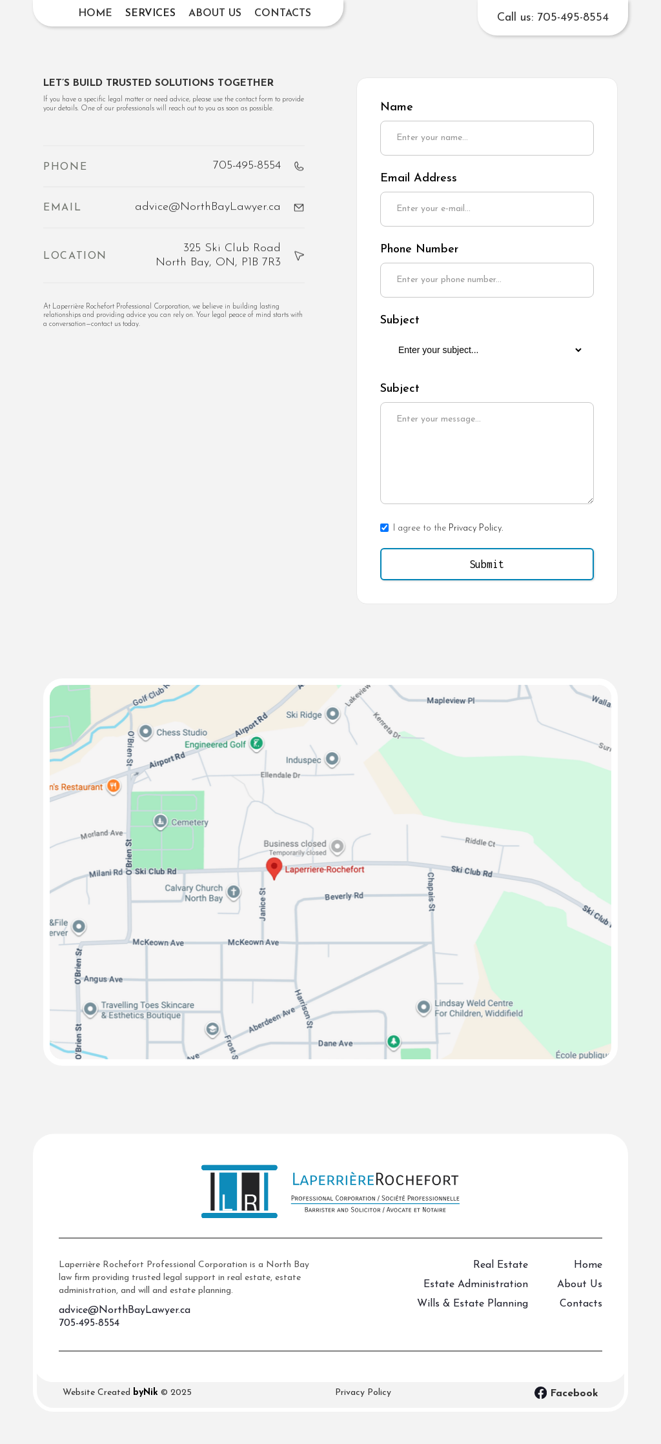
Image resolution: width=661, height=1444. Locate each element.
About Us (579, 1294)
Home (95, 13)
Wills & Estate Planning (472, 1313)
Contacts (282, 13)
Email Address (418, 178)
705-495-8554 (89, 1333)
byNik (145, 1393)
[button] (150, 13)
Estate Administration (475, 1294)
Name (396, 107)
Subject (400, 320)
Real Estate (500, 1275)
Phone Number (419, 249)
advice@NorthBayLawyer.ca (124, 1320)
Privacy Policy (363, 1393)
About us (214, 13)
